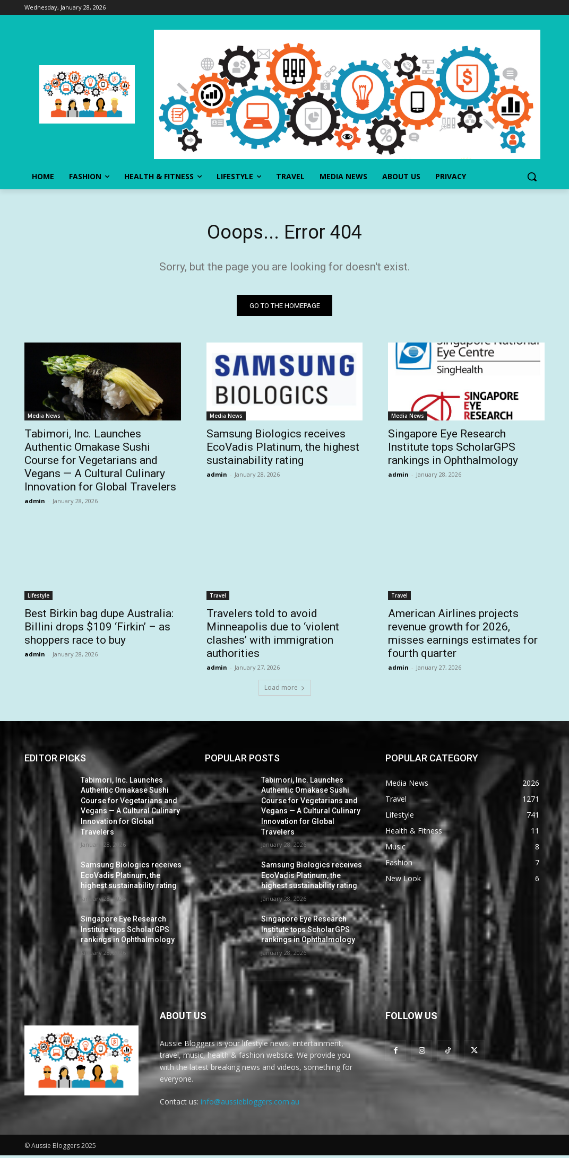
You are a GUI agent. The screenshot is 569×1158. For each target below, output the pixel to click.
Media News (44, 419)
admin (34, 504)
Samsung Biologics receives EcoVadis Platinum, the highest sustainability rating (282, 450)
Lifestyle (38, 598)
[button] (532, 176)
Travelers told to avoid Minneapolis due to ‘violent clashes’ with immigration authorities (272, 636)
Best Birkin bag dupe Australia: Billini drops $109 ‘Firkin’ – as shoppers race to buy (99, 629)
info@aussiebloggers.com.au (250, 1105)
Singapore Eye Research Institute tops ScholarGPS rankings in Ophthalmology (453, 450)
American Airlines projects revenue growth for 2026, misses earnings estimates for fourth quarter (463, 636)
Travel (218, 598)
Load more (284, 690)
